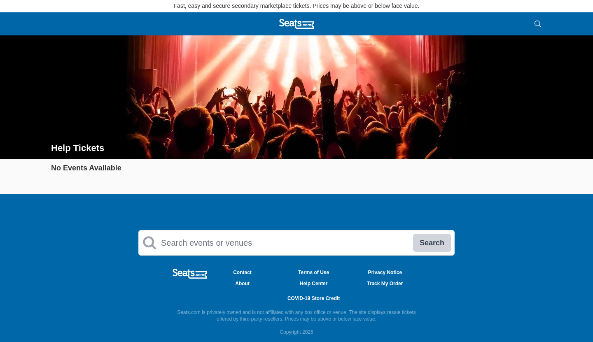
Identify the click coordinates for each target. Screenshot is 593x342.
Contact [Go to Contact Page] (242, 272)
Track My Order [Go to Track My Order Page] (385, 283)
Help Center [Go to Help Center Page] (313, 283)
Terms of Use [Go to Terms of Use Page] (313, 272)
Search (432, 243)
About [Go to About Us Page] (242, 283)
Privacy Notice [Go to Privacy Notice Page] (385, 272)
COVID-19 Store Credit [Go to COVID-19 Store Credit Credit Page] (313, 298)
